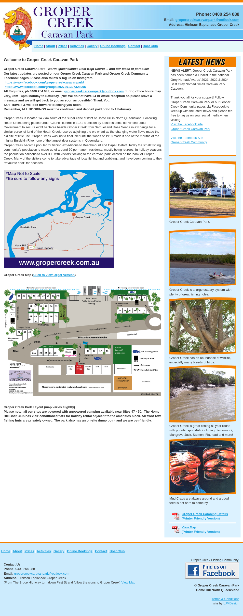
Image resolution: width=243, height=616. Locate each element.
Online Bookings (112, 46)
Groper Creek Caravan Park (190, 129)
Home (38, 46)
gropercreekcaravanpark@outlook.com (207, 20)
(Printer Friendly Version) (201, 532)
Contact (134, 46)
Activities (77, 46)
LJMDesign (231, 603)
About (50, 46)
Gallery (92, 46)
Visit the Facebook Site (187, 138)
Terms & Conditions (225, 599)
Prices (62, 46)
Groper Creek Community (189, 142)
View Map (128, 582)
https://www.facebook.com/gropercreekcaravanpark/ (45, 82)
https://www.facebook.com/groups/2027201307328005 (45, 87)
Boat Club (150, 46)
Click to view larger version (54, 275)
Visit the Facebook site (187, 124)
